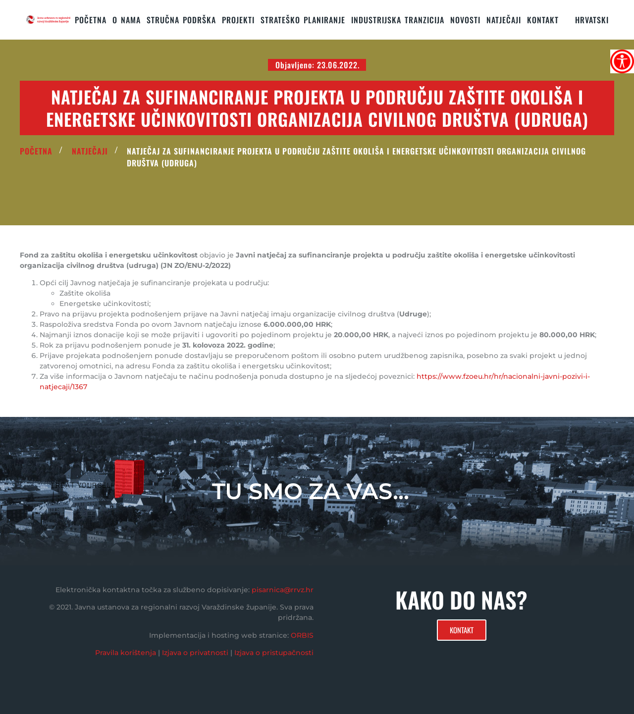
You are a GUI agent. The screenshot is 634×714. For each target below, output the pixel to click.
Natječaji (503, 20)
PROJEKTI (238, 20)
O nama (126, 20)
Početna (90, 20)
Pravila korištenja (125, 652)
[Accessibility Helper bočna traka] (622, 61)
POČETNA (36, 151)
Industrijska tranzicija (397, 20)
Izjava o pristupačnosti (274, 652)
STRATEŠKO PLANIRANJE (303, 20)
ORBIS (302, 635)
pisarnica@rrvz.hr (283, 589)
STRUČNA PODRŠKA (181, 20)
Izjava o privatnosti (195, 652)
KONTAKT (543, 20)
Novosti (465, 20)
